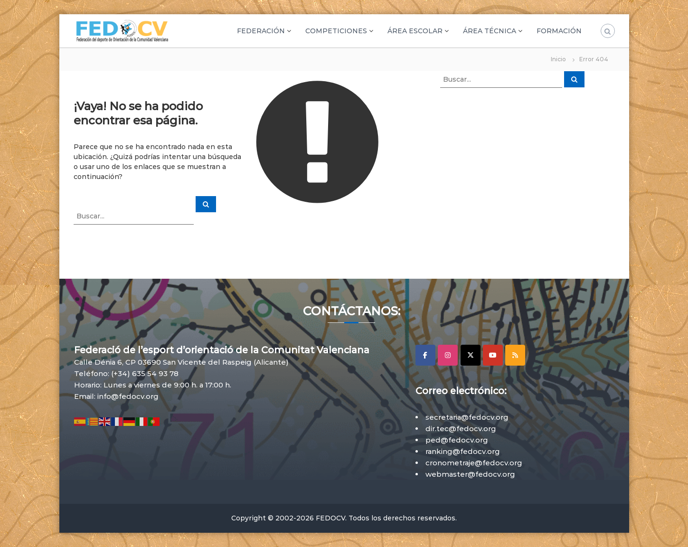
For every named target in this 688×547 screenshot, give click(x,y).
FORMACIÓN (559, 31)
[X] (471, 355)
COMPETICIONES (336, 31)
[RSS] (515, 355)
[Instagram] (448, 355)
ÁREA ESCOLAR (415, 31)
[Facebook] (425, 355)
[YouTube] (493, 355)
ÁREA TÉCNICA (489, 31)
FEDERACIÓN (261, 31)
